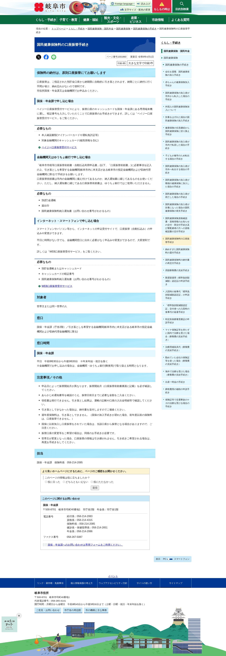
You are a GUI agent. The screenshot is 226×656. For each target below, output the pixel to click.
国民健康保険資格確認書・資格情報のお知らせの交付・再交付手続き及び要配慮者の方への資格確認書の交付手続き (177, 225)
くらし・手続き (45, 19)
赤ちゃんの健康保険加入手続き (177, 84)
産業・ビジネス (135, 19)
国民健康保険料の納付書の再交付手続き (177, 261)
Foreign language (124, 4)
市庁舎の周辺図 (72, 610)
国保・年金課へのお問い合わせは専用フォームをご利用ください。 (85, 544)
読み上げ (145, 3)
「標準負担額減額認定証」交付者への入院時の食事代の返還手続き (177, 308)
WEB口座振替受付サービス (57, 286)
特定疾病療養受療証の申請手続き (177, 321)
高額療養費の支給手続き (177, 270)
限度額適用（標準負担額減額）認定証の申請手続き (177, 281)
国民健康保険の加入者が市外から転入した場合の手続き (177, 96)
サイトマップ (175, 583)
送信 (94, 487)
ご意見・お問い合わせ (48, 610)
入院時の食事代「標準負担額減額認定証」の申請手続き (177, 294)
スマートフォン (181, 559)
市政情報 (158, 19)
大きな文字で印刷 (139, 63)
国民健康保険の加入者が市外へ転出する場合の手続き (177, 169)
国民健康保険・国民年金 (100, 28)
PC (164, 559)
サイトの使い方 (144, 583)
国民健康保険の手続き (145, 28)
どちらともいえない (77, 482)
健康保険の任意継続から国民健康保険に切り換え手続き (177, 131)
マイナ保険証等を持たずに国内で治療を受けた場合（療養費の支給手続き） (177, 334)
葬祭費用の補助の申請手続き (177, 391)
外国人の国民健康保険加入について (177, 108)
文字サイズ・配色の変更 (137, 9)
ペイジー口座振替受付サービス (59, 147)
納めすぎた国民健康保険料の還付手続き (177, 251)
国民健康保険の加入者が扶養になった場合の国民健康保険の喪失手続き (177, 207)
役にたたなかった (104, 482)
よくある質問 (180, 19)
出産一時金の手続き (175, 382)
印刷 (120, 63)
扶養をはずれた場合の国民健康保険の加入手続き (177, 119)
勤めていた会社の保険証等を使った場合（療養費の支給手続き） (177, 360)
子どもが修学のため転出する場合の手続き (177, 157)
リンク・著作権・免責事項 (50, 583)
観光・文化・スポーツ (113, 19)
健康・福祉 (90, 19)
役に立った (54, 482)
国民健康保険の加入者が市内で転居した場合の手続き (177, 144)
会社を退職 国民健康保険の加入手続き (177, 73)
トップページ (58, 28)
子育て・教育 (68, 19)
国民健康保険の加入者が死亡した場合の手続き (177, 195)
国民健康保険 (123, 28)
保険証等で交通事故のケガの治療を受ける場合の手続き (177, 402)
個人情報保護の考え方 (82, 583)
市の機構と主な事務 (96, 610)
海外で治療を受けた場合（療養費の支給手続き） (177, 373)
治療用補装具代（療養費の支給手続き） (177, 349)
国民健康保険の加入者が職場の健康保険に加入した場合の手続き (177, 183)
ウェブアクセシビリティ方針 (113, 583)
